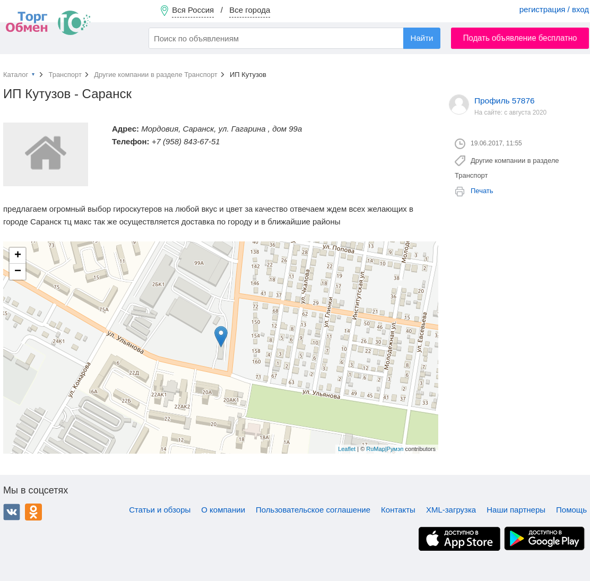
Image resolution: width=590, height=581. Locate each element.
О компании (223, 509)
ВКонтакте (11, 512)
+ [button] (17, 256)
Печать (482, 191)
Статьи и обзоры (159, 509)
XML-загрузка (451, 509)
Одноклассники (33, 512)
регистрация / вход (554, 9)
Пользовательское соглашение (313, 509)
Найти (422, 37)
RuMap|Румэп (384, 449)
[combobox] (294, 38)
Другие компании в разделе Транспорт (156, 75)
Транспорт (65, 75)
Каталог (15, 75)
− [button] (17, 272)
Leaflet (346, 449)
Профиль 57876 (504, 100)
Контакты (398, 509)
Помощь (571, 509)
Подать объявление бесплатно (520, 37)
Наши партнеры (516, 509)
